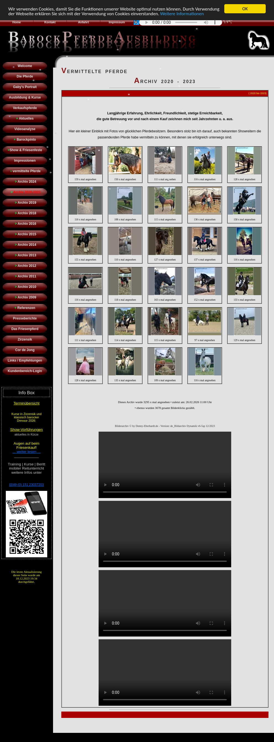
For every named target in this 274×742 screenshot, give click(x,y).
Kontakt (50, 22)
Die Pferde (25, 76)
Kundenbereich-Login (25, 371)
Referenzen (24, 308)
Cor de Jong (25, 350)
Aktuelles (24, 118)
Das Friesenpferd (24, 329)
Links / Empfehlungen (25, 360)
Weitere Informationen (182, 13)
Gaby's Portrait (25, 87)
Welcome (25, 66)
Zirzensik (25, 339)
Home (16, 22)
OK (245, 9)
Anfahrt (83, 22)
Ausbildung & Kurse (25, 97)
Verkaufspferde (25, 108)
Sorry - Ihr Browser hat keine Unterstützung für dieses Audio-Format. (180, 22)
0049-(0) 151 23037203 (26, 485)
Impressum (117, 22)
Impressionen (25, 161)
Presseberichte (25, 318)
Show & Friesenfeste (24, 150)
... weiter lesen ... (27, 452)
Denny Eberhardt (145, 736)
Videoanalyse (25, 129)
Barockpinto (25, 139)
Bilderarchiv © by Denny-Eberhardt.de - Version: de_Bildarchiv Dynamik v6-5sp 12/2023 (165, 425)
